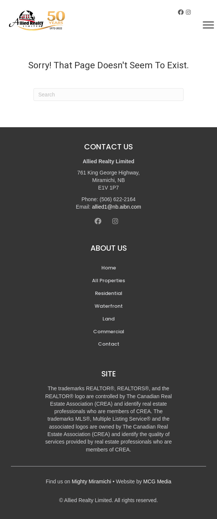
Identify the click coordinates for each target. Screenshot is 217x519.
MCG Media (157, 481)
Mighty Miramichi (91, 481)
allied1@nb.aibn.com (116, 207)
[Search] (108, 94)
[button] (181, 12)
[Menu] (208, 25)
